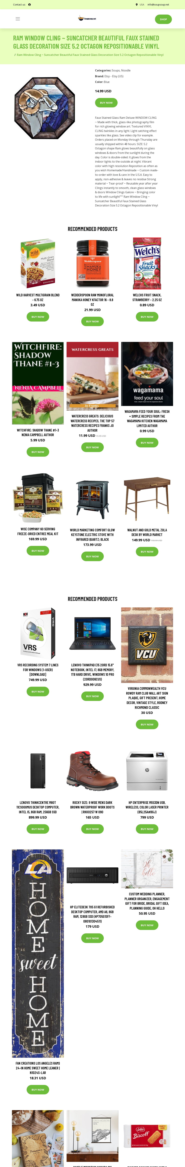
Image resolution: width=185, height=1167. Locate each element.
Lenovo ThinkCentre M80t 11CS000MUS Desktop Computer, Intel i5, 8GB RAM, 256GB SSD (37, 807)
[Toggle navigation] (17, 19)
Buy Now (106, 102)
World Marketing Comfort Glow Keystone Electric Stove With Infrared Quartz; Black (92, 534)
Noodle (126, 70)
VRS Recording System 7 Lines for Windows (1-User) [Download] (37, 669)
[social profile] (29, 4)
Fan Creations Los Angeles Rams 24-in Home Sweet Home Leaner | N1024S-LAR (38, 1068)
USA (142, 4)
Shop (163, 19)
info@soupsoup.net (158, 4)
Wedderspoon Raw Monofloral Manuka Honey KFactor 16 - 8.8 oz (92, 299)
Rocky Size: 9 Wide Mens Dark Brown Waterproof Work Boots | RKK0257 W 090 (92, 807)
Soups (116, 70)
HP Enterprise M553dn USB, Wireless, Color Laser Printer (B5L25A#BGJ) (147, 807)
